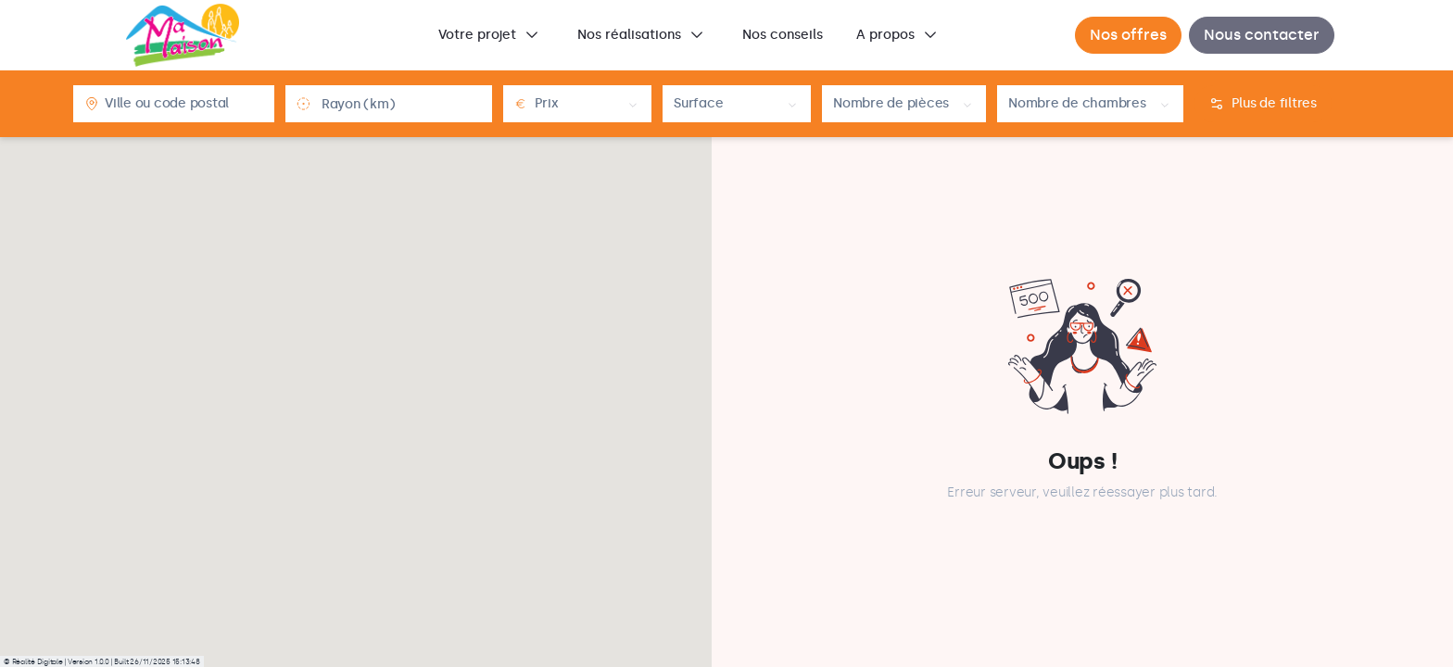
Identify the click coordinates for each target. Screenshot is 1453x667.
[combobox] (184, 103)
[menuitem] (491, 35)
